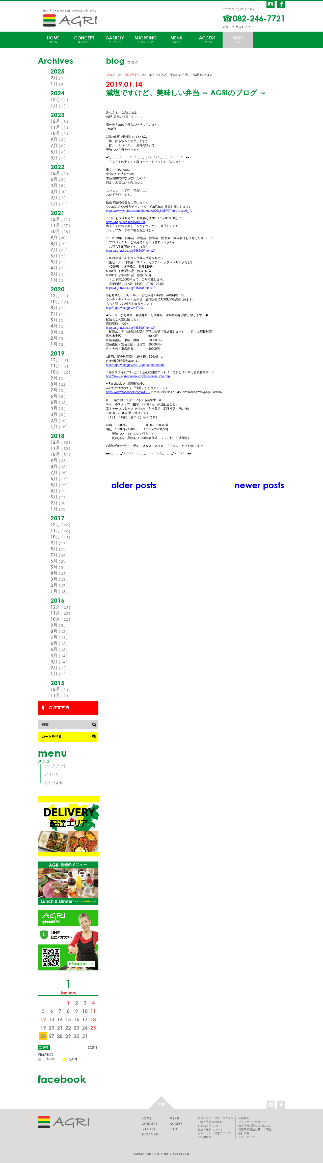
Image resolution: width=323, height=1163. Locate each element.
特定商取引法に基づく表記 (255, 1129)
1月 (58, 83)
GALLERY (149, 1129)
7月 (58, 145)
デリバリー (53, 774)
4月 (58, 185)
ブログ (110, 75)
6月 (58, 151)
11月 (59, 127)
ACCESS (207, 39)
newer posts (259, 485)
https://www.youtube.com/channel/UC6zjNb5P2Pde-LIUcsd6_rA (149, 211)
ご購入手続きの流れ (210, 1121)
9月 (58, 139)
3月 (58, 157)
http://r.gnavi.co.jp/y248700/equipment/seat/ (135, 365)
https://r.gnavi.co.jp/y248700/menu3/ (130, 328)
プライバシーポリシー (252, 1121)
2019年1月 (132, 75)
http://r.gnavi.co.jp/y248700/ (124, 308)
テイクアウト (55, 766)
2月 (58, 77)
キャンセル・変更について (214, 1133)
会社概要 (243, 1133)
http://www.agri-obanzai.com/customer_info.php (138, 376)
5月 (58, 179)
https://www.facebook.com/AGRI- (128, 392)
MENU (176, 39)
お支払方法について (210, 1125)
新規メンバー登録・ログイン (216, 1118)
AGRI (70, 20)
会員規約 (243, 1118)
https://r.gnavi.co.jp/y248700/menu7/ (130, 288)
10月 (59, 133)
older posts (133, 485)
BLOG (238, 39)
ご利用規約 (204, 1136)
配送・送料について (210, 1129)
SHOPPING (145, 39)
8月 (59, 243)
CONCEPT (84, 39)
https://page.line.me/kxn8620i (125, 222)
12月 (59, 99)
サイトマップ (246, 1136)
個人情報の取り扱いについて (256, 1125)
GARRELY (114, 39)
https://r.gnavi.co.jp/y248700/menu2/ (130, 250)
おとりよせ (53, 782)
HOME (53, 39)
